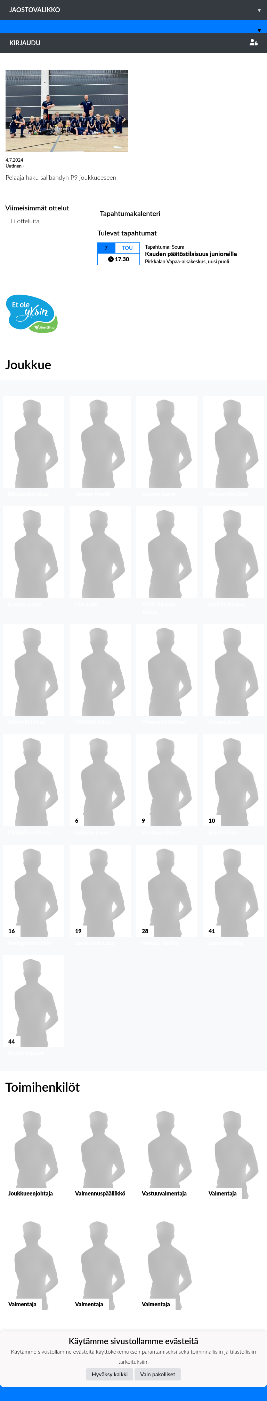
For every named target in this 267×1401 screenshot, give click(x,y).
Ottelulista (22, 247)
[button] (33, 448)
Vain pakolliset (157, 1374)
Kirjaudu (133, 43)
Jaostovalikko (138, 10)
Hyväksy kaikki (110, 1374)
